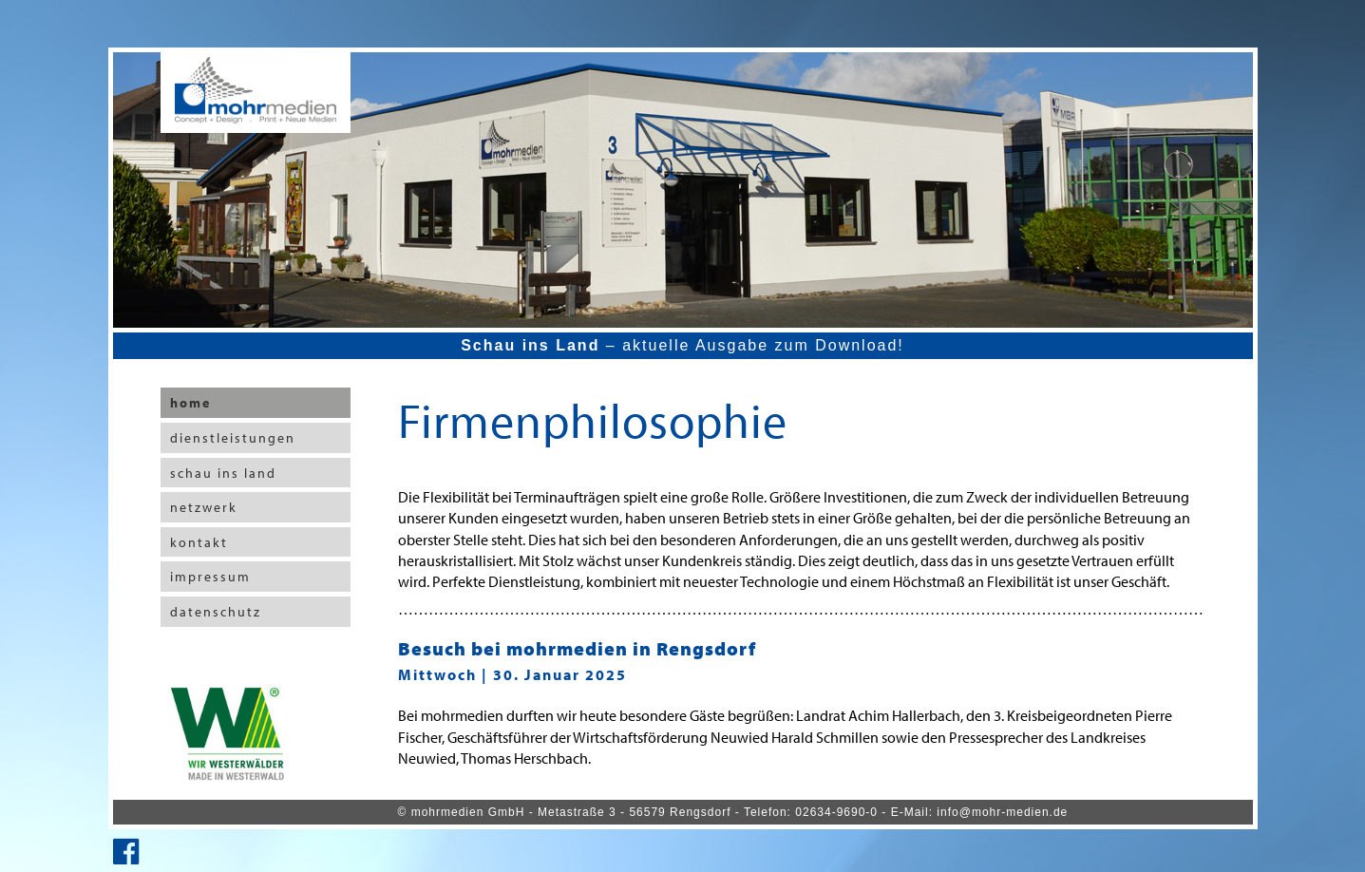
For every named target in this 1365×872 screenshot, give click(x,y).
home (190, 402)
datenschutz (215, 611)
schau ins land (223, 473)
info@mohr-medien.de (1002, 812)
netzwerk (203, 507)
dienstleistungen (232, 437)
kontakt (199, 542)
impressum (210, 576)
